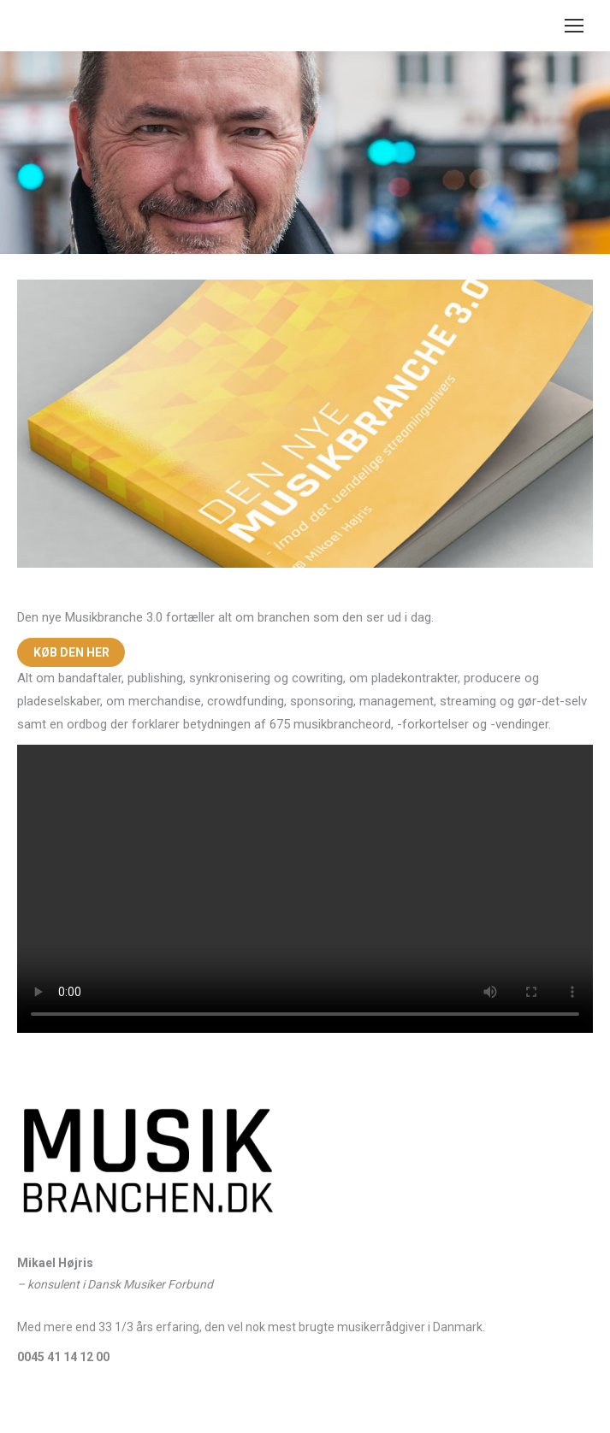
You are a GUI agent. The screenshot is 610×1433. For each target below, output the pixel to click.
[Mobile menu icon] (574, 26)
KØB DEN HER (71, 652)
